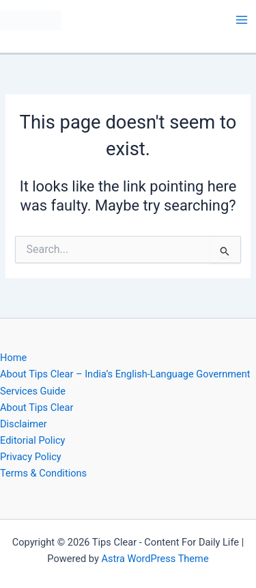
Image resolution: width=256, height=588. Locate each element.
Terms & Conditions (43, 473)
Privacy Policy (30, 457)
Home (13, 357)
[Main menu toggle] (241, 19)
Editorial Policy (32, 440)
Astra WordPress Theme (154, 558)
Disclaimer (23, 424)
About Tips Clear (36, 407)
